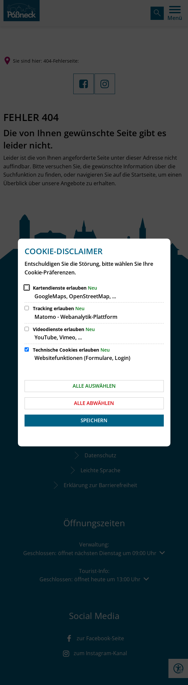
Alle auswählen (94, 385)
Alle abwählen (94, 403)
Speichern (94, 420)
